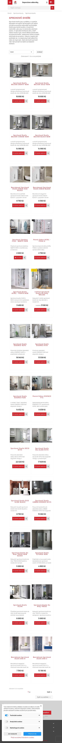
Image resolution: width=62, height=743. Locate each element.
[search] (52, 8)
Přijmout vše (32, 734)
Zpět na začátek (44, 697)
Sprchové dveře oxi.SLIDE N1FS (42, 449)
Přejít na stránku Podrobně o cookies (22, 737)
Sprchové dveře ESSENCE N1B (42, 345)
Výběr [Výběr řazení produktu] (21, 52)
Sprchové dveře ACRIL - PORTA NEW (20, 292)
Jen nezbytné (12, 734)
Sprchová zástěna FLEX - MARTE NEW (20, 240)
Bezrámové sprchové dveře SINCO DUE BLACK (20, 188)
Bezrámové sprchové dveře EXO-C (42, 658)
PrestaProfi (43, 740)
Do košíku (18, 257)
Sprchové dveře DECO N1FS (20, 449)
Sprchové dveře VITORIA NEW (42, 553)
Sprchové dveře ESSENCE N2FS (20, 345)
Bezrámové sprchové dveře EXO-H (20, 658)
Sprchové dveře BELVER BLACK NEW (42, 136)
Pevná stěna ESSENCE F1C (42, 397)
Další (49, 692)
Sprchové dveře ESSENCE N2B (20, 397)
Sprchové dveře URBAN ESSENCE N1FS (42, 501)
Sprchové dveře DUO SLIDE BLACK (20, 501)
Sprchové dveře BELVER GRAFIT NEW (20, 84)
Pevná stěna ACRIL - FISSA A (42, 240)
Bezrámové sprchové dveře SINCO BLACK (42, 188)
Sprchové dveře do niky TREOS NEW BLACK (20, 554)
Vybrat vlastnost (18, 101)
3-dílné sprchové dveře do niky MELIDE (42, 293)
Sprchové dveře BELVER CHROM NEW (20, 136)
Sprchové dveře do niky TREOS (42, 606)
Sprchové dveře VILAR (20, 606)
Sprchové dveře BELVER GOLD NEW (42, 84)
